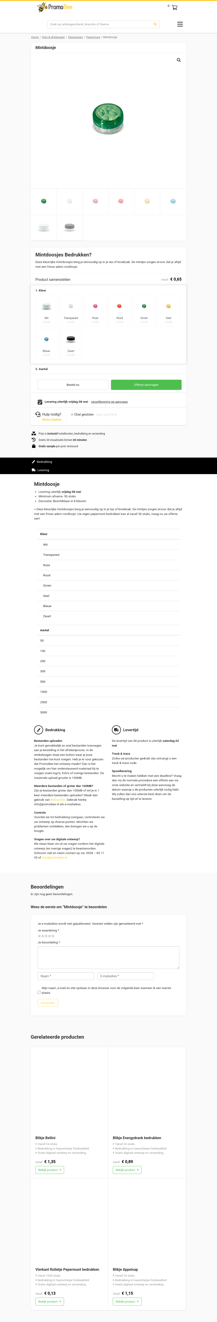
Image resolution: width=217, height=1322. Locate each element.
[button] (179, 60)
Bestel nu (73, 384)
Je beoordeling (49, 942)
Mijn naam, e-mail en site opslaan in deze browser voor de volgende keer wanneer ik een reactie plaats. (106, 990)
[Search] (99, 24)
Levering (40, 470)
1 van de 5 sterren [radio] (39, 936)
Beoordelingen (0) (46, 478)
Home (35, 37)
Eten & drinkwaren (53, 37)
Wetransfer (58, 799)
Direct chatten (52, 419)
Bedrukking (42, 461)
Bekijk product (49, 1170)
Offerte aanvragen (146, 384)
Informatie (41, 453)
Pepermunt (93, 37)
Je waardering (48, 930)
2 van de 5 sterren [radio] (41, 936)
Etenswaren (75, 37)
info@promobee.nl (54, 857)
